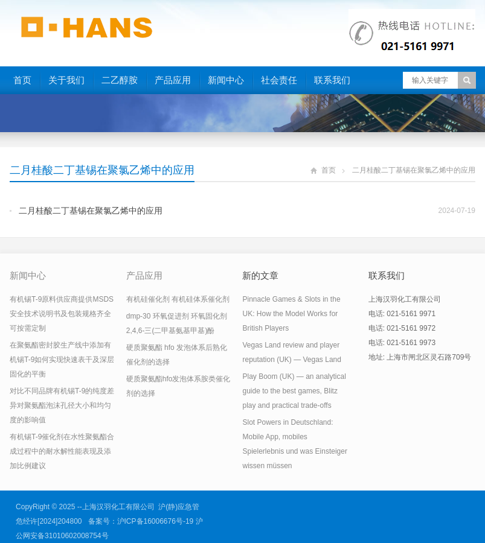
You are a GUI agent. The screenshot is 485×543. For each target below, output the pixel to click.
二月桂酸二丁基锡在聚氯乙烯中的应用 (90, 210)
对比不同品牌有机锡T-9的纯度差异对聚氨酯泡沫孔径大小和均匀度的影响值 (62, 405)
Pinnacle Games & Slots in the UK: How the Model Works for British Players (291, 313)
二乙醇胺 (119, 80)
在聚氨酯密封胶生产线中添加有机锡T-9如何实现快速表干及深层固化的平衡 (62, 359)
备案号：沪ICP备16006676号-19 (141, 521)
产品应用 (173, 80)
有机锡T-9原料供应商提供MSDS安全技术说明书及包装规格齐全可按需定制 (62, 313)
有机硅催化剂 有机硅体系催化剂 (178, 299)
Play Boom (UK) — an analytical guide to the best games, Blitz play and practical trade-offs (293, 391)
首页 (22, 80)
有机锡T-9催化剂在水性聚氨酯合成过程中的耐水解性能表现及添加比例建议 (62, 451)
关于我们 (66, 80)
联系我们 (332, 80)
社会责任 (279, 80)
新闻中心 (226, 80)
